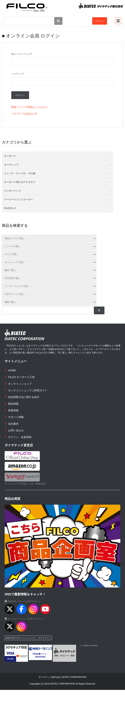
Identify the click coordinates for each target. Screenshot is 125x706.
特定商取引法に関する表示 (23, 397)
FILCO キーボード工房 (21, 377)
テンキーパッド (12, 190)
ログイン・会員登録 (19, 437)
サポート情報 (16, 417)
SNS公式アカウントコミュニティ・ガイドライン (28, 638)
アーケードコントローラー (18, 199)
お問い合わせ (16, 430)
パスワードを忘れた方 (24, 113)
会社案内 (13, 423)
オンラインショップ (19, 383)
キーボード (10, 156)
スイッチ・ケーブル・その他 (19, 173)
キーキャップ (11, 164)
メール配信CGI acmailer (88, 645)
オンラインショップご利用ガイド (27, 390)
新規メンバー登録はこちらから (29, 107)
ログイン (99, 21)
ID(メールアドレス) (21, 54)
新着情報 (13, 410)
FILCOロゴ (10, 208)
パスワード (17, 74)
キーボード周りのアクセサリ (19, 182)
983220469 (40, 657)
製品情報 (13, 403)
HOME (12, 370)
